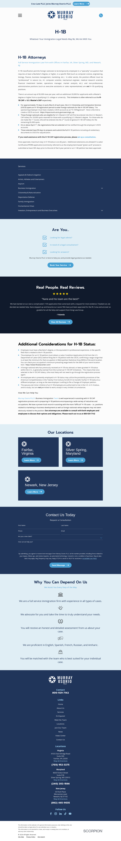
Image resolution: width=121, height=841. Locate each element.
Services (60, 712)
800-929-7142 (60, 693)
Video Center (60, 735)
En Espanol (60, 716)
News (60, 732)
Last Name (64, 525)
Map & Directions (60, 761)
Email (63, 531)
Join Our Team (60, 728)
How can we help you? (25, 542)
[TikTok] (65, 813)
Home (60, 704)
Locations (60, 724)
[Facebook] (51, 813)
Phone (20, 531)
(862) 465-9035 (60, 803)
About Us (60, 708)
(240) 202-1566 (60, 784)
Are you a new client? (25, 536)
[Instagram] (55, 813)
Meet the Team (61, 720)
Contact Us (60, 739)
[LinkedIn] (60, 813)
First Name (21, 525)
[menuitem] (60, 175)
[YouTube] (70, 813)
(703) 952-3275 (60, 765)
